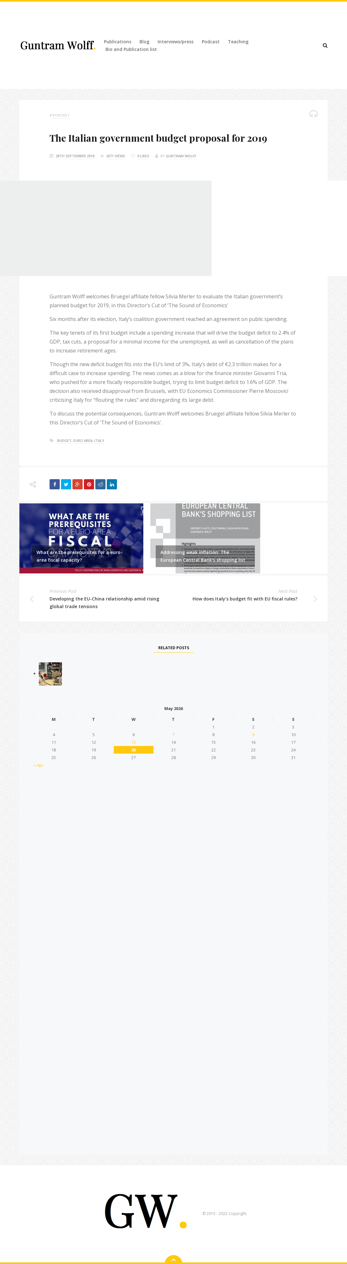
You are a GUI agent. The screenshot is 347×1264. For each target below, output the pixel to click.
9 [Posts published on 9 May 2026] (253, 734)
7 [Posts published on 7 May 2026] (173, 734)
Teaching (238, 42)
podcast (61, 115)
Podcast (211, 42)
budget (64, 440)
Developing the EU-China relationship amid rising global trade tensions (104, 602)
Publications (117, 42)
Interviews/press (176, 42)
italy (99, 440)
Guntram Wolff (181, 155)
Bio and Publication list (131, 49)
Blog (144, 42)
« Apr (39, 765)
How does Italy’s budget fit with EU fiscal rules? (245, 599)
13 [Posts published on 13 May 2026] (133, 742)
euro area (82, 440)
